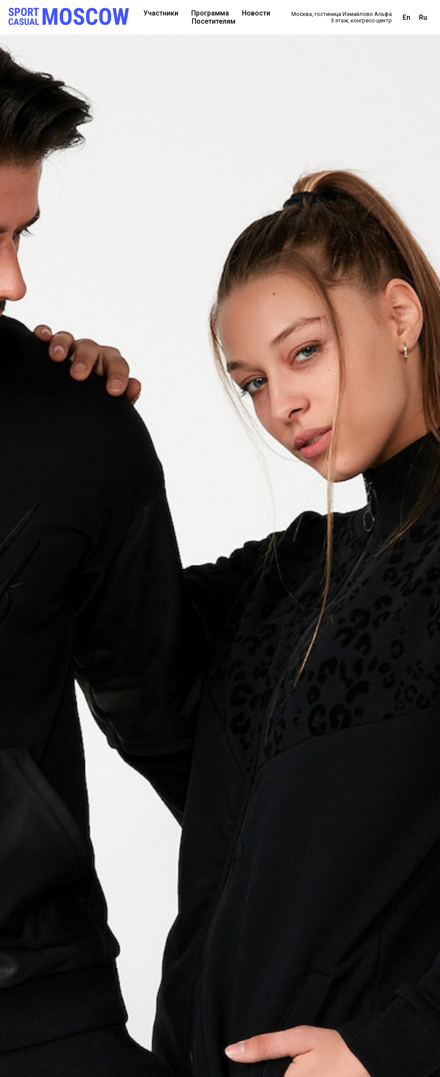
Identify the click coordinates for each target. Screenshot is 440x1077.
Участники (161, 13)
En (406, 17)
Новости (256, 13)
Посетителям (213, 21)
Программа (210, 13)
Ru (423, 17)
